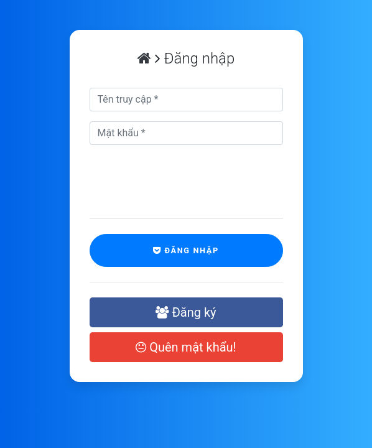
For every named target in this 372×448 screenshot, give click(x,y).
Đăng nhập (186, 250)
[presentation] (165, 174)
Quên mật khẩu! (186, 347)
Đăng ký (186, 312)
